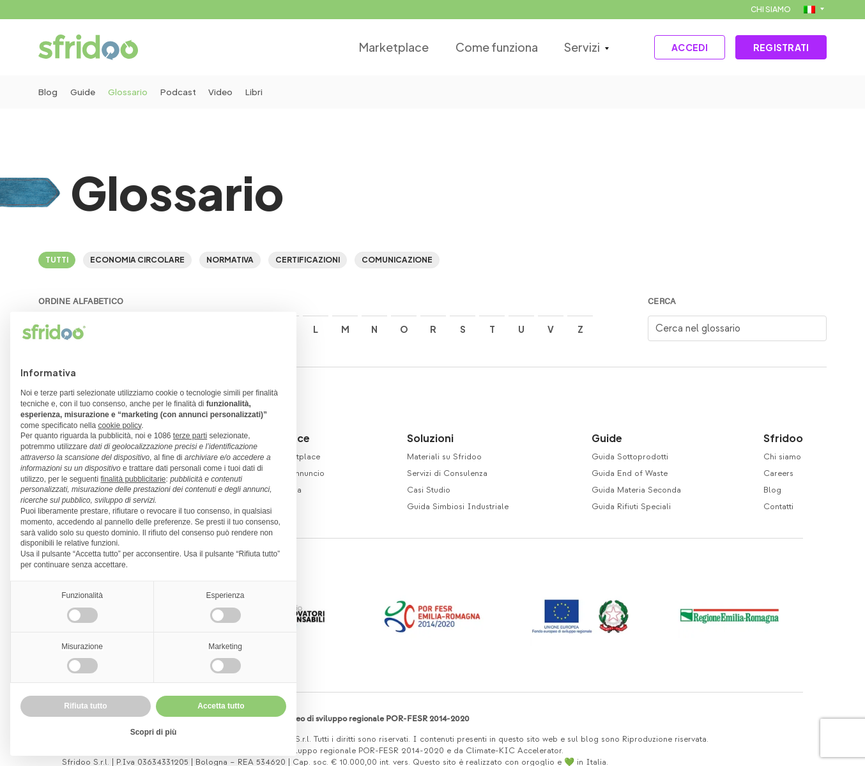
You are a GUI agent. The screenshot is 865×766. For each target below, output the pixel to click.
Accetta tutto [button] (220, 705)
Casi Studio (428, 490)
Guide (85, 92)
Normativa (230, 259)
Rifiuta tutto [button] (85, 705)
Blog (47, 92)
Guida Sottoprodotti (630, 457)
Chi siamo (782, 457)
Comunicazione (397, 259)
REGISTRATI (777, 47)
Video (232, 92)
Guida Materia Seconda (636, 490)
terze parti (190, 435)
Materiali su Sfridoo (444, 457)
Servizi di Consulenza (447, 473)
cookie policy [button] (119, 425)
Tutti (56, 259)
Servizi (568, 47)
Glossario (134, 92)
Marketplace (382, 47)
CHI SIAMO (771, 9)
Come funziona (484, 47)
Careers (778, 473)
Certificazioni (307, 259)
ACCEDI (679, 47)
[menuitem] (814, 9)
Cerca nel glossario (697, 328)
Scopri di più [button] (153, 732)
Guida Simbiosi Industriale (458, 507)
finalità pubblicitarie (132, 479)
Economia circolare (137, 259)
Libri (268, 92)
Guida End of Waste (630, 473)
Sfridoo (783, 438)
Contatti (778, 507)
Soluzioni (430, 438)
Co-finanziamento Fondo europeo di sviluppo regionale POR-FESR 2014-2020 (325, 719)
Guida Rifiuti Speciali (631, 507)
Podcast (187, 92)
